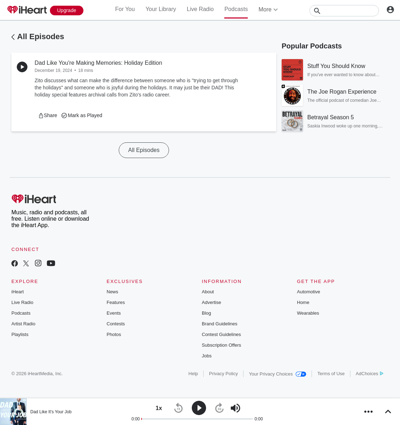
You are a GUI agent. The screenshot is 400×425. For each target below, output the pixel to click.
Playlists (20, 334)
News (112, 291)
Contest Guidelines (221, 334)
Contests (116, 323)
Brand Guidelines (219, 323)
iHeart (17, 291)
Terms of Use (331, 373)
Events (114, 313)
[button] (48, 115)
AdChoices (369, 373)
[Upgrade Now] (66, 10)
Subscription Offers (221, 345)
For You (125, 9)
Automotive (308, 291)
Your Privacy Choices (277, 374)
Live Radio (200, 9)
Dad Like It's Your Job (51, 411)
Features (116, 302)
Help (193, 373)
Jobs (206, 355)
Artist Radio (23, 323)
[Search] (344, 10)
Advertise (211, 302)
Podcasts (236, 9)
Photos (114, 334)
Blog (206, 313)
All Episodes (40, 36)
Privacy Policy (223, 373)
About (208, 291)
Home (303, 302)
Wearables (308, 313)
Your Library (160, 9)
